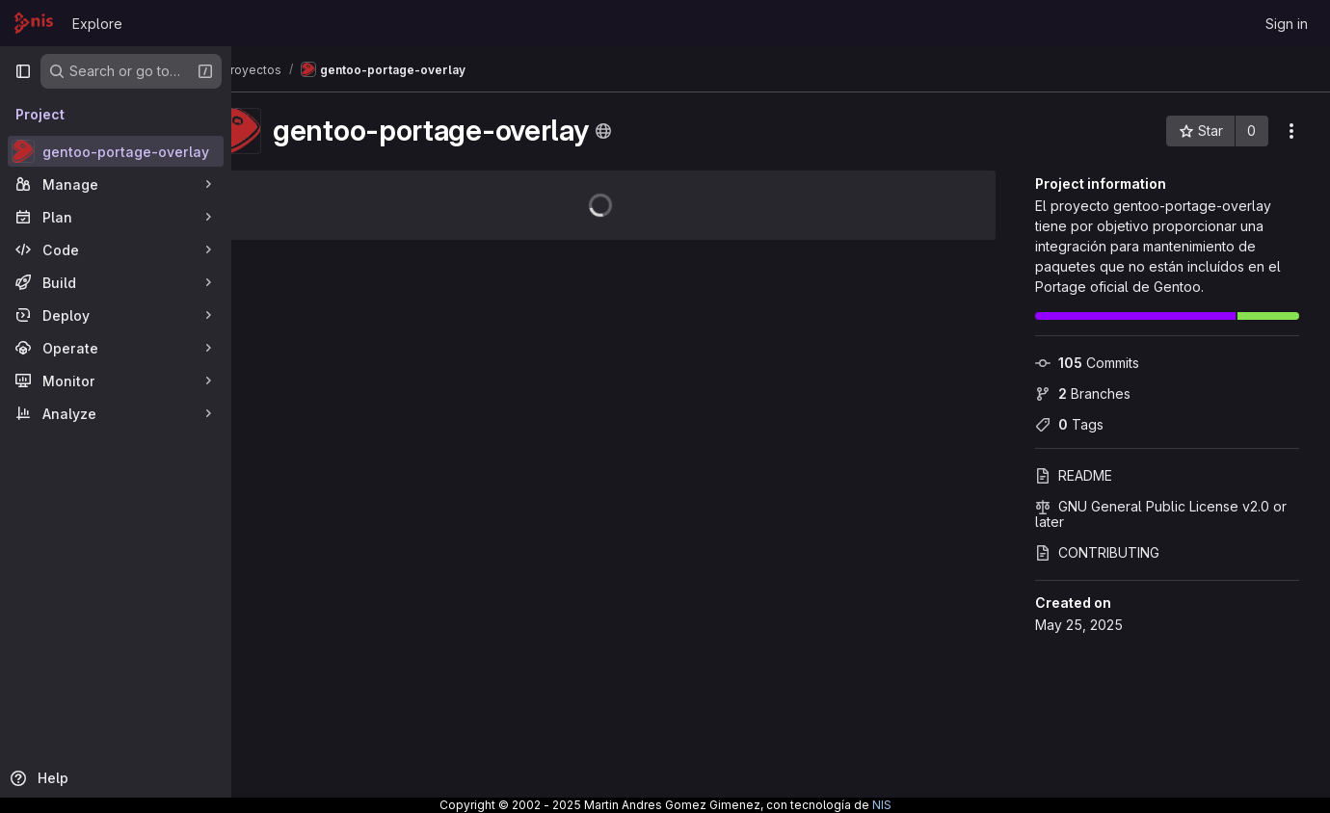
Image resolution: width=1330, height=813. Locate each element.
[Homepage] (34, 23)
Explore (97, 23)
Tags (1069, 424)
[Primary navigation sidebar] (23, 71)
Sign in (1286, 23)
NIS (881, 805)
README (1073, 475)
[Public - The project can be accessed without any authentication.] (654, 131)
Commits (1087, 362)
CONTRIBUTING (1097, 552)
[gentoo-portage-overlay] (116, 151)
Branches (1082, 393)
